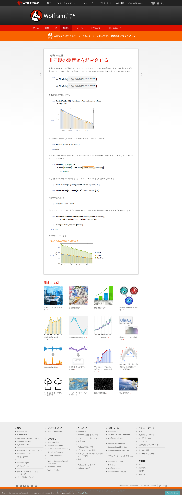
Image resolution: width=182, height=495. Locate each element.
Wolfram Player (23, 466)
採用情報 (142, 467)
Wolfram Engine (23, 462)
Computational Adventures (118, 450)
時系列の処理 (56, 55)
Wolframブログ (84, 468)
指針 (47, 28)
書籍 (79, 459)
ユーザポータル (145, 438)
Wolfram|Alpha (113, 431)
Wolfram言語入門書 (85, 447)
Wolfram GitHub (54, 470)
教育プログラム (84, 441)
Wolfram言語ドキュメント (88, 435)
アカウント (143, 441)
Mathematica (22, 435)
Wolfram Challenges (115, 438)
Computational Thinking (117, 447)
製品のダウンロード (146, 435)
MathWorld (112, 465)
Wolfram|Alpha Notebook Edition (29, 450)
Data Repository (54, 442)
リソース (79, 28)
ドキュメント (97, 28)
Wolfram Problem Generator (119, 435)
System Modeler (23, 445)
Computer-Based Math (116, 444)
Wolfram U (82, 431)
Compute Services (24, 441)
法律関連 (133, 485)
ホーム (36, 28)
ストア (141, 431)
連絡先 (141, 471)
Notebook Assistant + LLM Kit (28, 438)
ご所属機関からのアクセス (149, 445)
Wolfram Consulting (55, 431)
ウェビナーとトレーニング (88, 438)
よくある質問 (144, 450)
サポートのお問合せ (146, 453)
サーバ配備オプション (26, 477)
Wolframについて (145, 464)
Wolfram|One (22, 431)
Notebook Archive (54, 466)
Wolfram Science (114, 468)
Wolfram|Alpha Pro (24, 453)
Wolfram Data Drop (115, 461)
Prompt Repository (55, 455)
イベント (142, 474)
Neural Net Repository (56, 452)
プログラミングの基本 (87, 450)
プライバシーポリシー (147, 485)
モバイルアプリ (23, 457)
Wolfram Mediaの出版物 (117, 471)
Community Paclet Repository (59, 449)
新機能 (66, 28)
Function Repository (55, 445)
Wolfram (60, 16)
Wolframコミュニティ (86, 465)
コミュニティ (115, 28)
